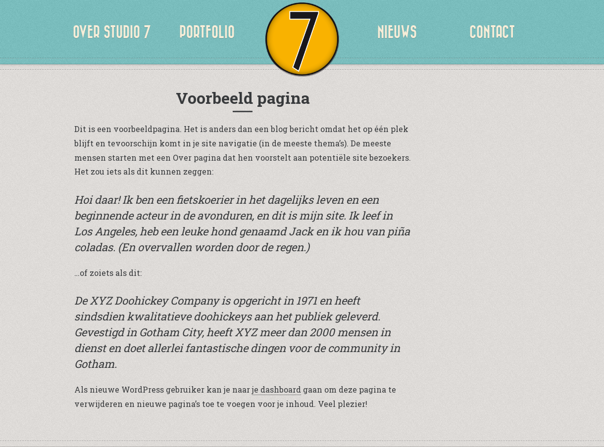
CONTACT (492, 32)
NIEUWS (397, 32)
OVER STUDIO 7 (112, 32)
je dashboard (276, 389)
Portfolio (207, 32)
